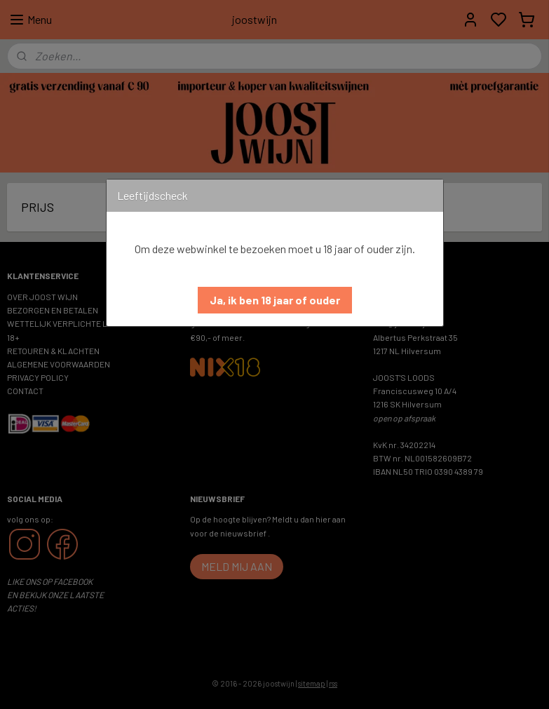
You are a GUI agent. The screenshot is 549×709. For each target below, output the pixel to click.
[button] (275, 300)
